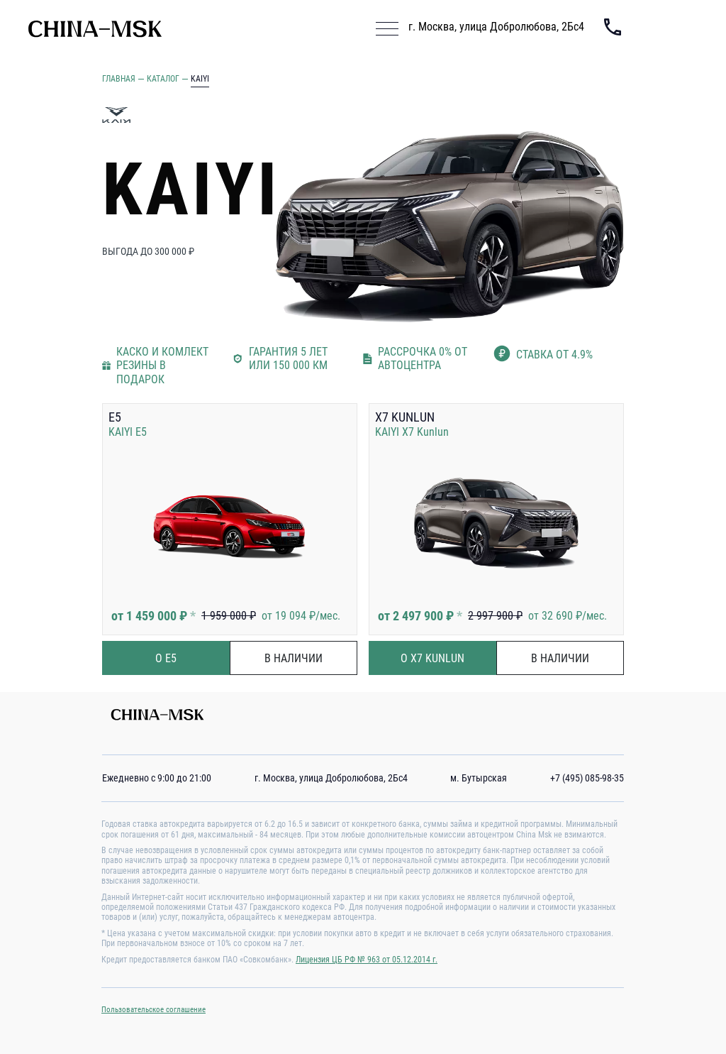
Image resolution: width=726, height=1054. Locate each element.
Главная (118, 79)
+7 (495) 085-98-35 (587, 778)
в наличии (293, 658)
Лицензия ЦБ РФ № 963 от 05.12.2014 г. (366, 960)
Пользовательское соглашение (153, 1009)
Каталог (163, 79)
